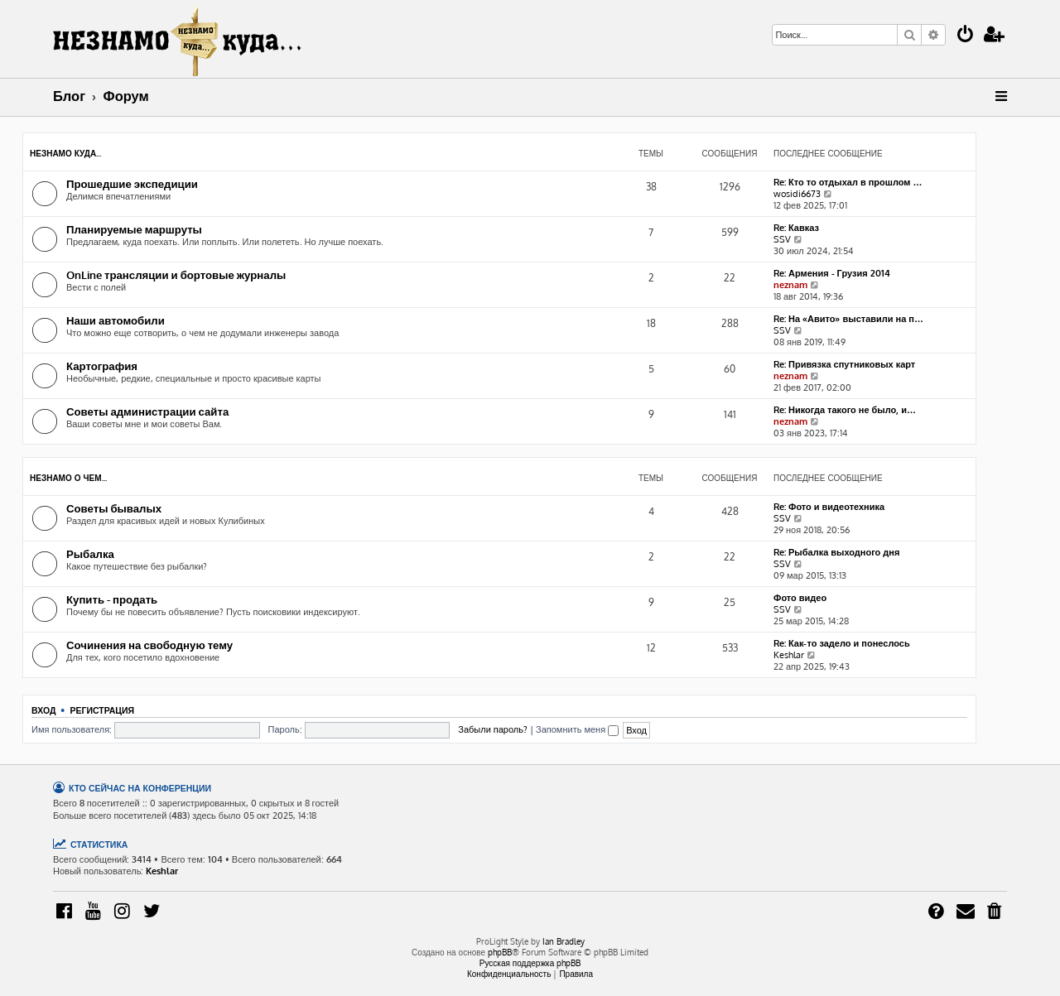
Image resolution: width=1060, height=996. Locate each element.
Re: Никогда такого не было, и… (844, 410)
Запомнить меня (577, 729)
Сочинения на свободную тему (149, 645)
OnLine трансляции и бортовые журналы (176, 274)
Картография (101, 365)
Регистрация (102, 710)
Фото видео (799, 598)
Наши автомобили (115, 320)
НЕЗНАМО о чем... (68, 478)
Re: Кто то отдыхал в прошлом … (848, 182)
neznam (790, 285)
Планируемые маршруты (134, 229)
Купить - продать (111, 599)
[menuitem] (965, 36)
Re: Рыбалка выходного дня (836, 552)
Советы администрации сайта (147, 411)
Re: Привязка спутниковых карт (844, 364)
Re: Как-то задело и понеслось (841, 643)
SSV (782, 239)
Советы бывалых (113, 508)
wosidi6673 (797, 194)
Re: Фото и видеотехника (828, 506)
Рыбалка (90, 553)
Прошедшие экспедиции (132, 183)
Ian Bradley (563, 941)
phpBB (500, 952)
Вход (43, 710)
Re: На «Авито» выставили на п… (848, 319)
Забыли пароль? (493, 729)
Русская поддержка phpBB (530, 963)
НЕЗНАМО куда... (65, 153)
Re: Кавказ (796, 227)
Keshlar (788, 655)
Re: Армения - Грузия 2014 (831, 273)
